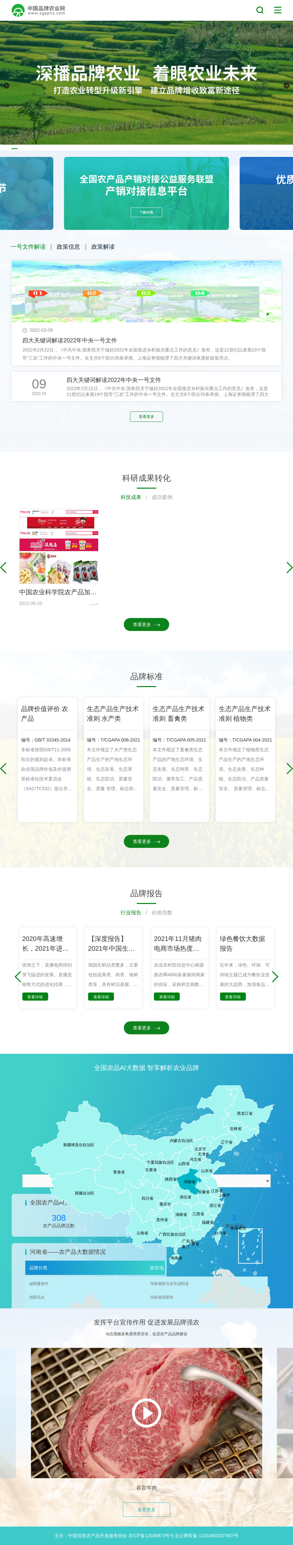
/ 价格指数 (156, 912)
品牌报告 (146, 893)
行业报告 (131, 912)
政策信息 (68, 247)
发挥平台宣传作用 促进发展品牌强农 (146, 1322)
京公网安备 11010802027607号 (207, 1535)
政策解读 (103, 247)
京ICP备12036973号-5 (151, 1535)
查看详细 (35, 997)
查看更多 (146, 416)
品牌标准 (146, 676)
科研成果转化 (146, 477)
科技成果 (131, 497)
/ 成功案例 (156, 497)
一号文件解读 (28, 247)
